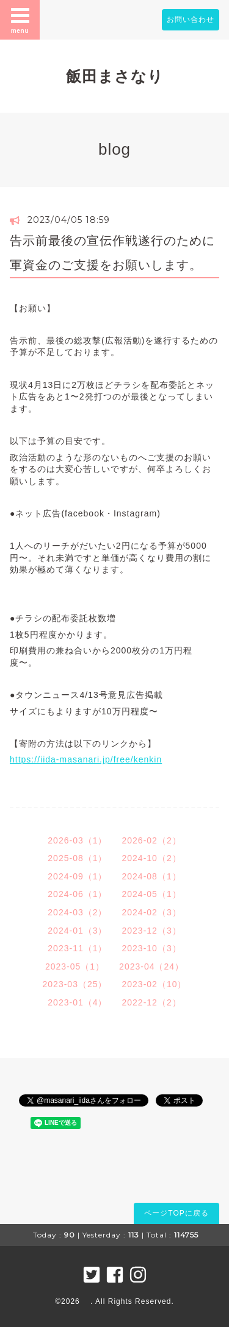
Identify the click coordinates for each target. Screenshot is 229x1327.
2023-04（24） (151, 966)
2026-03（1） (77, 840)
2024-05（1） (151, 894)
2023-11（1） (77, 948)
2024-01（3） (77, 930)
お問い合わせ (190, 19)
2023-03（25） (75, 984)
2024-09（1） (77, 876)
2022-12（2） (151, 1002)
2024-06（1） (77, 894)
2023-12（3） (151, 930)
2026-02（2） (151, 840)
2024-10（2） (151, 858)
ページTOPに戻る (176, 1213)
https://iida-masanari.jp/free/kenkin (86, 759)
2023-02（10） (154, 984)
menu (20, 19)
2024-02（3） (151, 912)
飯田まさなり (115, 76)
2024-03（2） (77, 912)
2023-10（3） (151, 948)
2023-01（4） (77, 1002)
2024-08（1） (151, 876)
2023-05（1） (74, 966)
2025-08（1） (77, 858)
